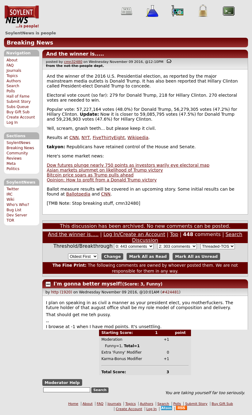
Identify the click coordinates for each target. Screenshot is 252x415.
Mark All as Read (148, 256)
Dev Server (16, 215)
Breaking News (30, 42)
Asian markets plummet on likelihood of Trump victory (105, 170)
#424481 (170, 292)
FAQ (9, 65)
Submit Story (18, 101)
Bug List (13, 210)
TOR (10, 220)
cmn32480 (73, 62)
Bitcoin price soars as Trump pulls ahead (90, 175)
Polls (10, 91)
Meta (11, 163)
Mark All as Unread (196, 256)
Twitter (12, 189)
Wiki (10, 199)
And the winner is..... (75, 54)
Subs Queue (17, 107)
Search (12, 86)
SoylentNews (21, 17)
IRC (9, 194)
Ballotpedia (78, 194)
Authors (13, 81)
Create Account (20, 117)
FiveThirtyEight (109, 137)
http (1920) (61, 292)
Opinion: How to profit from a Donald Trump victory (102, 179)
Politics (12, 169)
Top (174, 234)
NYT (86, 137)
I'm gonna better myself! (88, 284)
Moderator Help (62, 382)
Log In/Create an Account (134, 234)
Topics (12, 76)
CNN (74, 137)
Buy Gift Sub (17, 112)
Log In (12, 122)
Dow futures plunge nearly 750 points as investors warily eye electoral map (128, 165)
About (11, 60)
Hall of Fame (17, 96)
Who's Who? (17, 205)
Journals (13, 70)
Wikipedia (138, 137)
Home (73, 404)
